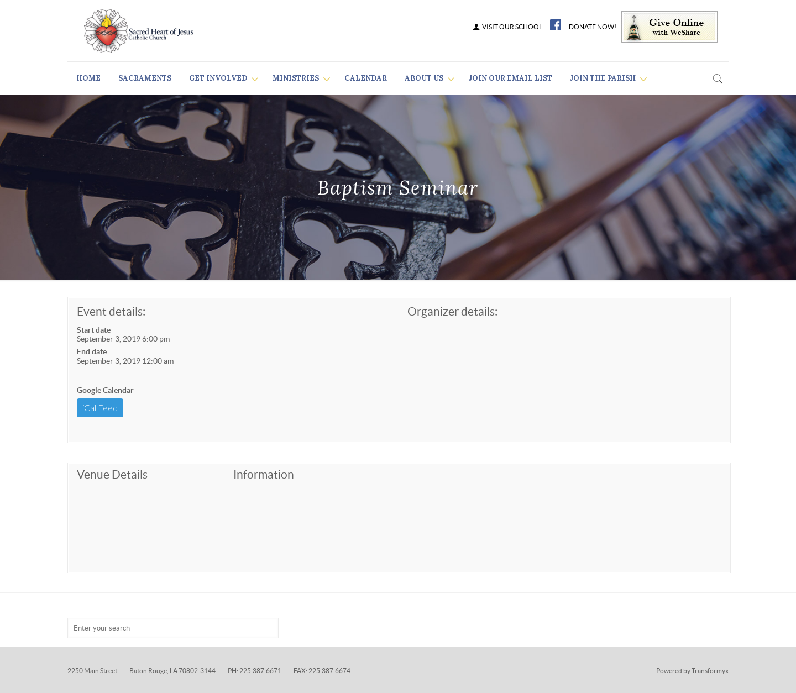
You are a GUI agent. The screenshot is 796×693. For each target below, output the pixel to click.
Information (263, 474)
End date (92, 351)
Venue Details (112, 474)
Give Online (669, 27)
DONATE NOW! (592, 27)
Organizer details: (452, 311)
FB (555, 24)
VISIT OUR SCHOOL (507, 27)
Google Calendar (105, 390)
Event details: (111, 311)
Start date (94, 330)
